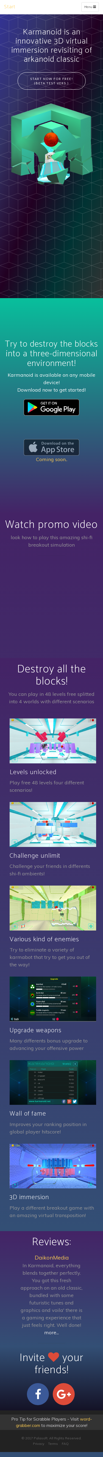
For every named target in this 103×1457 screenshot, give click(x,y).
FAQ (65, 1444)
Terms (53, 1444)
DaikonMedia (52, 1257)
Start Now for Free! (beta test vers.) (51, 81)
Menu (91, 8)
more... (51, 1332)
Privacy (38, 1444)
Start (9, 7)
